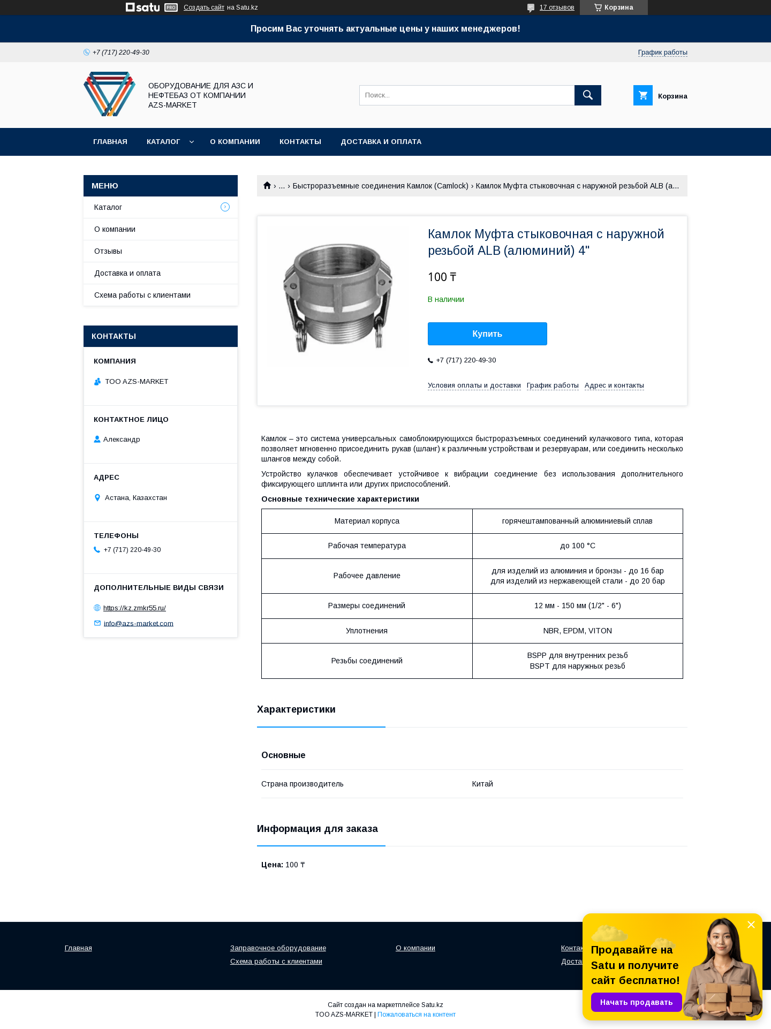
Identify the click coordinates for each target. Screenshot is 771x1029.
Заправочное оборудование (278, 948)
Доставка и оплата (381, 142)
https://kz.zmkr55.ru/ (134, 608)
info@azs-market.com (138, 623)
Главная (110, 142)
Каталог (163, 142)
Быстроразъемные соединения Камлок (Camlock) (380, 185)
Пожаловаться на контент (416, 1014)
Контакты (300, 142)
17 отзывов (557, 7)
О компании (235, 142)
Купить (488, 333)
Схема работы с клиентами (142, 295)
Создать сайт (204, 7)
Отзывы (108, 251)
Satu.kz (432, 1005)
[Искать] (588, 95)
